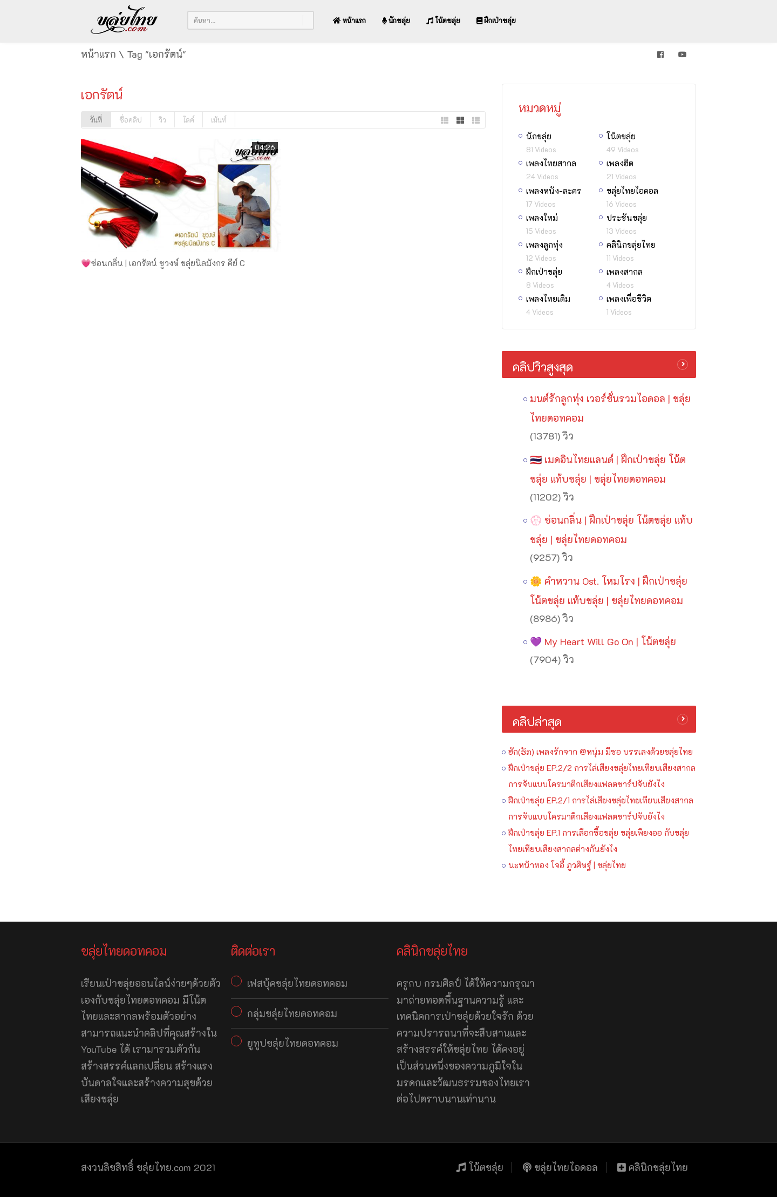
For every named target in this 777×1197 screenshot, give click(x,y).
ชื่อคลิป (130, 119)
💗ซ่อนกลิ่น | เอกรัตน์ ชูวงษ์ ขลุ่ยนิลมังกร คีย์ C (163, 263)
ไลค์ (188, 119)
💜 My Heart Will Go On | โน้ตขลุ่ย (603, 641)
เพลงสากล (624, 271)
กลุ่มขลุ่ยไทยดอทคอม (292, 1013)
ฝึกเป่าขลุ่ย (496, 20)
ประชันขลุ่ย (626, 217)
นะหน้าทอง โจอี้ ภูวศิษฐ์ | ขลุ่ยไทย (567, 865)
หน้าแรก (349, 20)
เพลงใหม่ (542, 217)
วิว (162, 119)
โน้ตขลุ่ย (443, 20)
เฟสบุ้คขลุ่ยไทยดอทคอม (297, 983)
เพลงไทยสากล (551, 163)
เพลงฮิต (619, 163)
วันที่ (96, 119)
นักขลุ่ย (396, 20)
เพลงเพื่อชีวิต (628, 298)
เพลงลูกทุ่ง (544, 244)
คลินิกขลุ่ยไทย (631, 244)
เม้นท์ (219, 119)
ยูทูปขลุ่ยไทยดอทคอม (292, 1043)
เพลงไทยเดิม (548, 298)
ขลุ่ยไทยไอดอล (632, 190)
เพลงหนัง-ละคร (554, 190)
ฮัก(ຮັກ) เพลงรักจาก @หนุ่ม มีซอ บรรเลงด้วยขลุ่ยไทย (600, 751)
